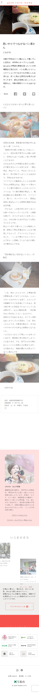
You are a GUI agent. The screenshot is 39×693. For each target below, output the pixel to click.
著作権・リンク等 (25, 687)
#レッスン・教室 (26, 598)
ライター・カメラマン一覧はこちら (19, 520)
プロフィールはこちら (19, 515)
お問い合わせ (12, 687)
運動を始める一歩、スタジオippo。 (28, 591)
